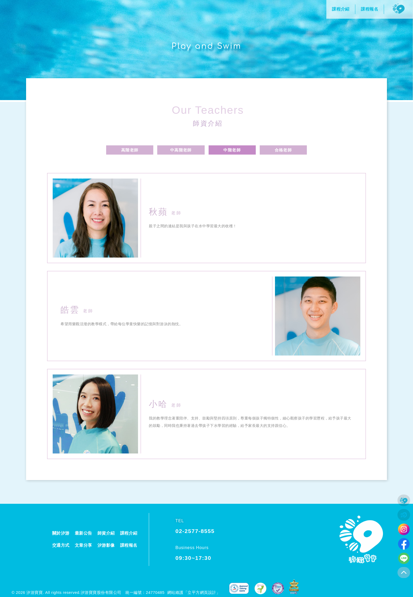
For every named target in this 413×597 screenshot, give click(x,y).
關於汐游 (61, 533)
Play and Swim (206, 46)
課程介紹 (128, 533)
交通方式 (61, 545)
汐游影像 (106, 545)
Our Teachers (208, 107)
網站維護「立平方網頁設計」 (193, 592)
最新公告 (83, 533)
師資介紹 (207, 122)
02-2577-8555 (195, 531)
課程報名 (128, 545)
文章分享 (83, 545)
